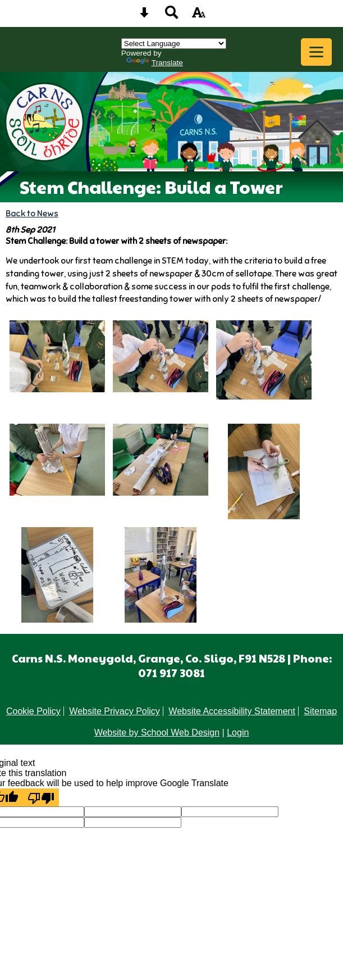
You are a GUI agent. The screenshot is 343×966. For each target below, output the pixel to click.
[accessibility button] (198, 16)
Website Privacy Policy (114, 711)
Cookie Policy (33, 711)
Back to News (32, 213)
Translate (154, 62)
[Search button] (171, 16)
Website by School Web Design (157, 732)
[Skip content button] (144, 16)
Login (238, 732)
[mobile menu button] (316, 52)
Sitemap (320, 711)
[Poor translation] (41, 797)
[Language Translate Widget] (173, 43)
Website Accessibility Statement (231, 711)
